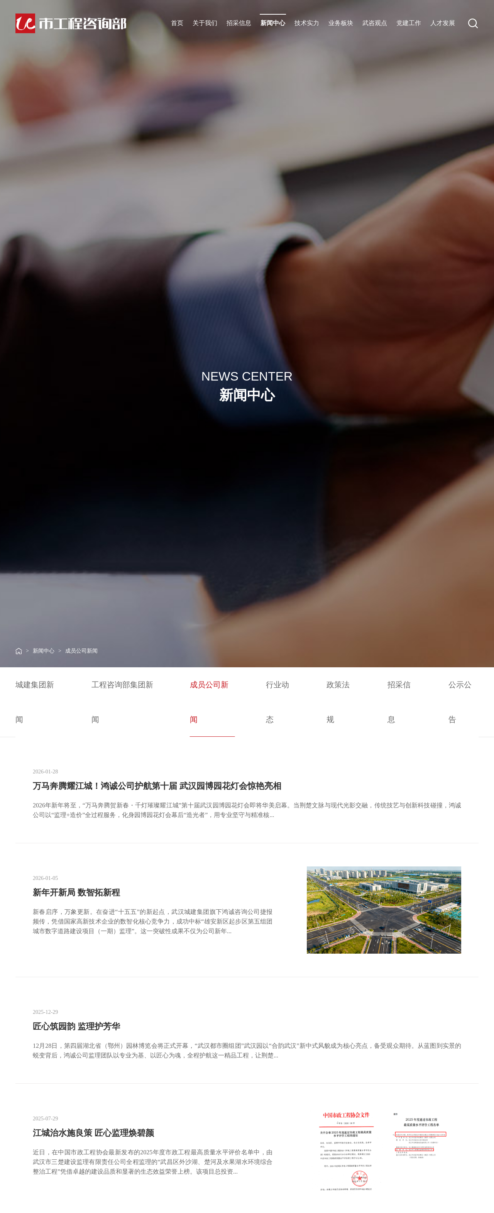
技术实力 (306, 23)
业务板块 (340, 23)
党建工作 (408, 23)
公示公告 (460, 702)
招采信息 (239, 23)
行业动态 (277, 702)
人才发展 (442, 23)
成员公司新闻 (81, 651)
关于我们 (205, 23)
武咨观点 (374, 23)
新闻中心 (273, 23)
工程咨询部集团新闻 (122, 702)
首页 (177, 23)
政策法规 (338, 702)
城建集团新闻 (34, 702)
